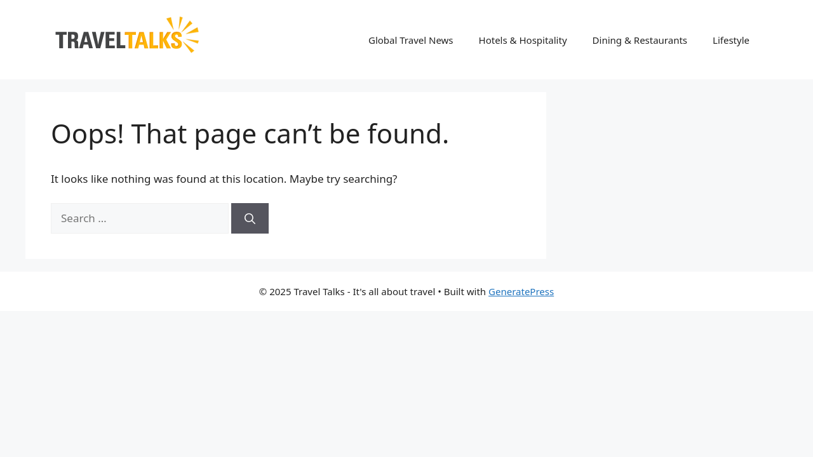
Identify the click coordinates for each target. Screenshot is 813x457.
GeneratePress (521, 291)
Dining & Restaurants (640, 40)
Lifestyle (731, 40)
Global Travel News (411, 40)
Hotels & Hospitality (523, 40)
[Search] (250, 218)
